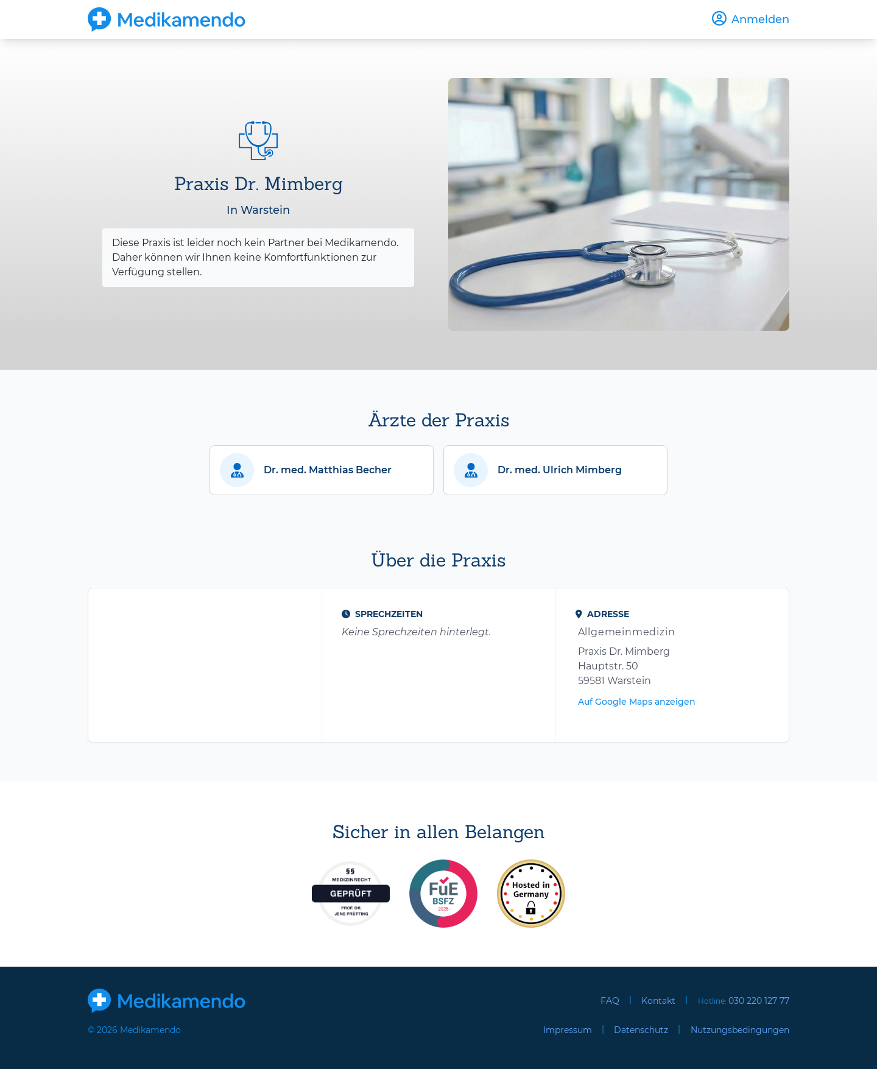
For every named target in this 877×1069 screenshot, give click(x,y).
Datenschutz (641, 1030)
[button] (322, 470)
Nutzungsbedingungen (740, 1030)
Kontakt (658, 1000)
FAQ (610, 1000)
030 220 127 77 (758, 1000)
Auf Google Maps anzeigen (637, 701)
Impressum (567, 1030)
